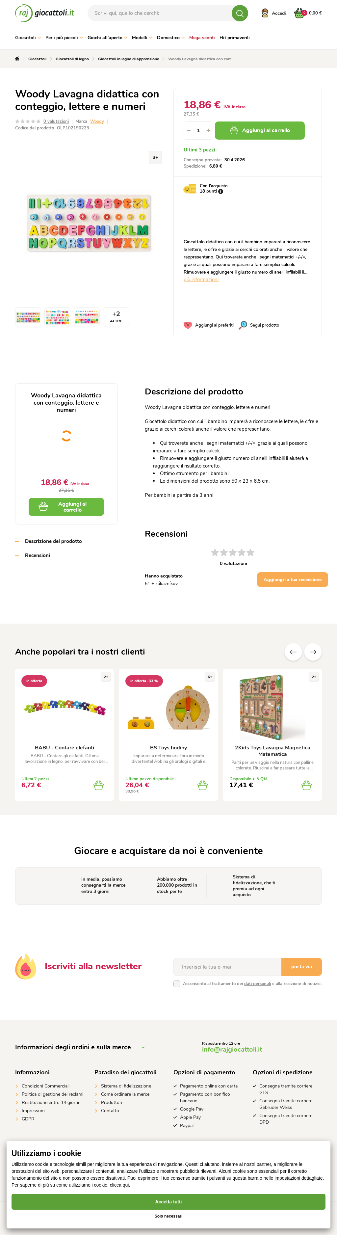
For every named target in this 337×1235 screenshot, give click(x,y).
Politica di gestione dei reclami (52, 1094)
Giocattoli (28, 38)
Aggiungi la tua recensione (293, 580)
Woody (97, 121)
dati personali (257, 984)
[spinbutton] (198, 130)
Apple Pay (190, 1117)
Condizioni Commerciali (45, 1086)
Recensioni (37, 555)
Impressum (33, 1111)
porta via (301, 966)
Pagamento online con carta (209, 1086)
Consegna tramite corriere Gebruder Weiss (285, 1104)
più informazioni (201, 279)
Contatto (110, 1111)
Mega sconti (202, 38)
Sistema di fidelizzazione (126, 1086)
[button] (208, 130)
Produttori (111, 1102)
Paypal (187, 1125)
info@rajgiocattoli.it (232, 1049)
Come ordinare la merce (125, 1094)
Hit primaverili (235, 38)
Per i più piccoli (64, 38)
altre (313, 652)
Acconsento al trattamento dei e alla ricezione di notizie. (252, 984)
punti (211, 191)
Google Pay (191, 1109)
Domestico (171, 38)
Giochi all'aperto (107, 38)
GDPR (28, 1119)
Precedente (293, 652)
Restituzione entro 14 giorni (50, 1102)
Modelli (142, 38)
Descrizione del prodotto (53, 541)
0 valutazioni (56, 121)
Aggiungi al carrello (260, 130)
